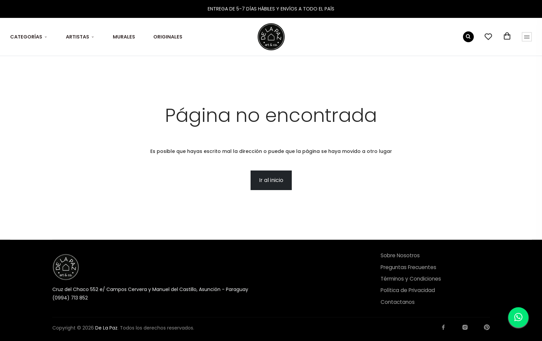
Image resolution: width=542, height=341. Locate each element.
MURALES (124, 36)
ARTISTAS (77, 36)
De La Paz (106, 327)
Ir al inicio (271, 180)
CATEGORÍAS (26, 36)
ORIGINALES (167, 36)
